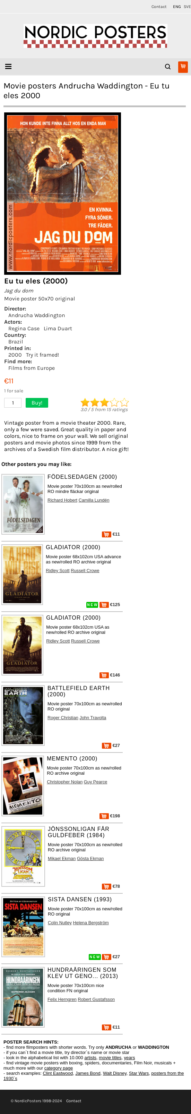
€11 (111, 534)
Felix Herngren (62, 999)
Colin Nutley (60, 922)
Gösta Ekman (90, 858)
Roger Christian (62, 717)
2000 (15, 354)
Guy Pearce (95, 781)
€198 (109, 815)
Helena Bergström (91, 922)
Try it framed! (42, 354)
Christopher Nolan (65, 781)
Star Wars (139, 1073)
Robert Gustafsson (96, 999)
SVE (187, 6)
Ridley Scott (57, 570)
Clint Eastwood (58, 1073)
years (129, 1057)
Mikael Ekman (62, 858)
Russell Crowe (85, 570)
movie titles (110, 1057)
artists (90, 1057)
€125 (109, 604)
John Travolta (92, 717)
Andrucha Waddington (36, 315)
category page (58, 1068)
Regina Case (24, 328)
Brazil (15, 341)
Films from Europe (31, 368)
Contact (159, 6)
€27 (111, 745)
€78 (111, 886)
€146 (109, 675)
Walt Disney (115, 1073)
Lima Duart (58, 328)
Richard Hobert (62, 500)
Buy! (37, 402)
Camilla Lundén (94, 500)
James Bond (87, 1073)
